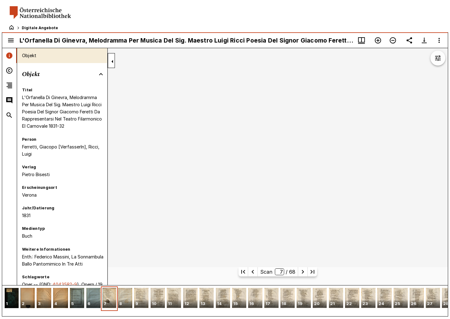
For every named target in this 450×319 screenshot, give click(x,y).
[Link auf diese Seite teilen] (409, 40)
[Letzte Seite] (312, 271)
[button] (12, 298)
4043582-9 (64, 284)
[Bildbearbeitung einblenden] (437, 58)
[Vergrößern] (377, 40)
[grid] (225, 300)
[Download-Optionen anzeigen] (424, 40)
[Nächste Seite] (303, 271)
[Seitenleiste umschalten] (10, 40)
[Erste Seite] (243, 271)
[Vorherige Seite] (253, 271)
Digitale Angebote (40, 27)
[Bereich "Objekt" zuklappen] (101, 74)
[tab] (9, 55)
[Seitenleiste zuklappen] (112, 61)
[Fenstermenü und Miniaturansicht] (361, 40)
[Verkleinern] (392, 40)
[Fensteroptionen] (439, 40)
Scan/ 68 (277, 271)
